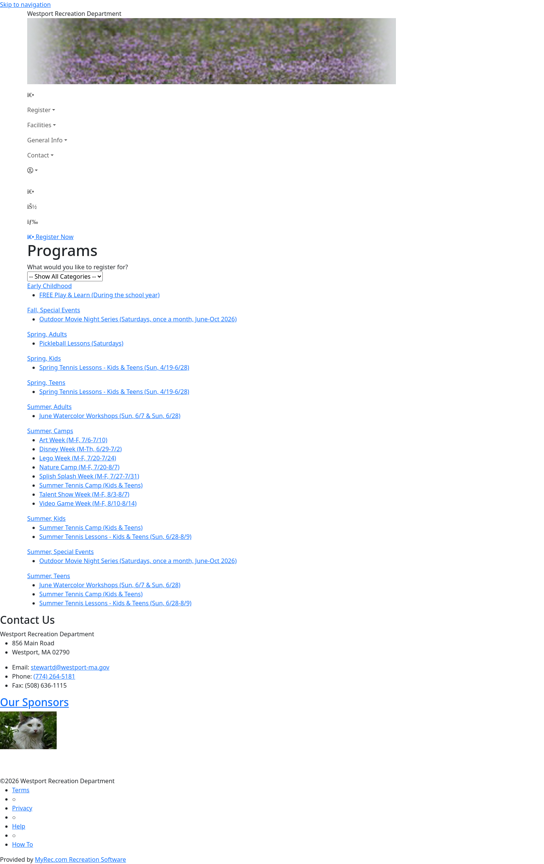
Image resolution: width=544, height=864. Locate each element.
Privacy (22, 808)
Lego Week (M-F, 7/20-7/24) (77, 458)
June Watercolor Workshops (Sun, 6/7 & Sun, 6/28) (110, 416)
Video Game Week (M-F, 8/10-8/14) (88, 503)
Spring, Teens (46, 382)
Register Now (54, 237)
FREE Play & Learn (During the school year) (99, 295)
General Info (45, 140)
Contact (38, 155)
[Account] (47, 170)
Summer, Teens (48, 576)
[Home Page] (47, 94)
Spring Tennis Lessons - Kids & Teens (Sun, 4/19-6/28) (114, 367)
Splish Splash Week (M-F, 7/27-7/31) (89, 476)
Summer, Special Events (60, 552)
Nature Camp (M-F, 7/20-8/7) (79, 467)
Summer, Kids (46, 518)
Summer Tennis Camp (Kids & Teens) (91, 485)
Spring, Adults (47, 334)
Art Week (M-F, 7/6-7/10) (73, 440)
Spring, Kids (44, 358)
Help (18, 826)
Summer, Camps (50, 431)
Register (39, 110)
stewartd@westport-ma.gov (70, 667)
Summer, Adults (49, 407)
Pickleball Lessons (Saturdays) (81, 343)
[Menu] (32, 221)
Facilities (39, 125)
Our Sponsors (34, 702)
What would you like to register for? (77, 267)
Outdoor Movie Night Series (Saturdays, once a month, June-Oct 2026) (137, 319)
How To (22, 844)
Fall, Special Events (53, 310)
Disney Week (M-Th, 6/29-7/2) (80, 449)
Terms (20, 790)
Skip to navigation (25, 4)
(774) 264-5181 (54, 676)
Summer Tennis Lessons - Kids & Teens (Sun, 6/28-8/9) (115, 536)
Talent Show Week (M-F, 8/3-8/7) (84, 494)
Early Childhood (49, 286)
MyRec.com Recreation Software (80, 859)
